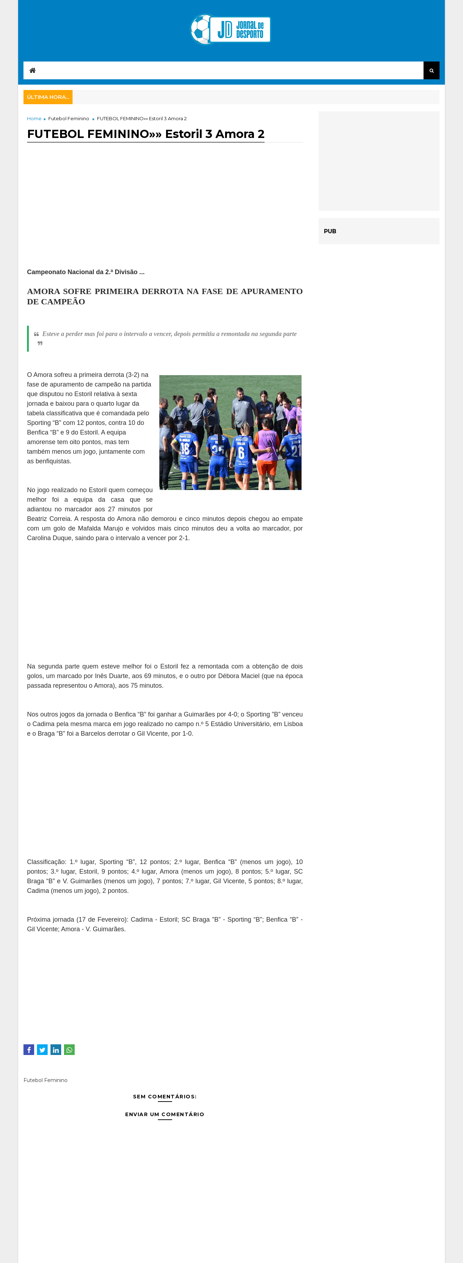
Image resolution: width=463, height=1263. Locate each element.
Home (34, 118)
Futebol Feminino (68, 118)
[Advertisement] (165, 217)
